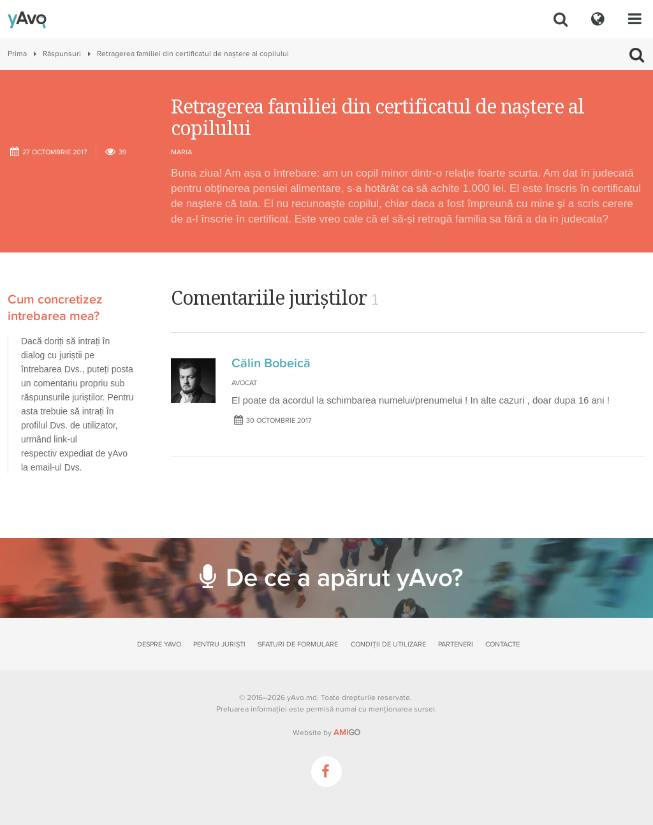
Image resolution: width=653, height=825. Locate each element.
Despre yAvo (159, 644)
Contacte (502, 644)
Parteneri (455, 644)
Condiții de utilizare (388, 644)
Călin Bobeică (271, 363)
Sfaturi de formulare (298, 644)
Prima (17, 54)
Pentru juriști (219, 644)
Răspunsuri (62, 54)
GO (347, 732)
